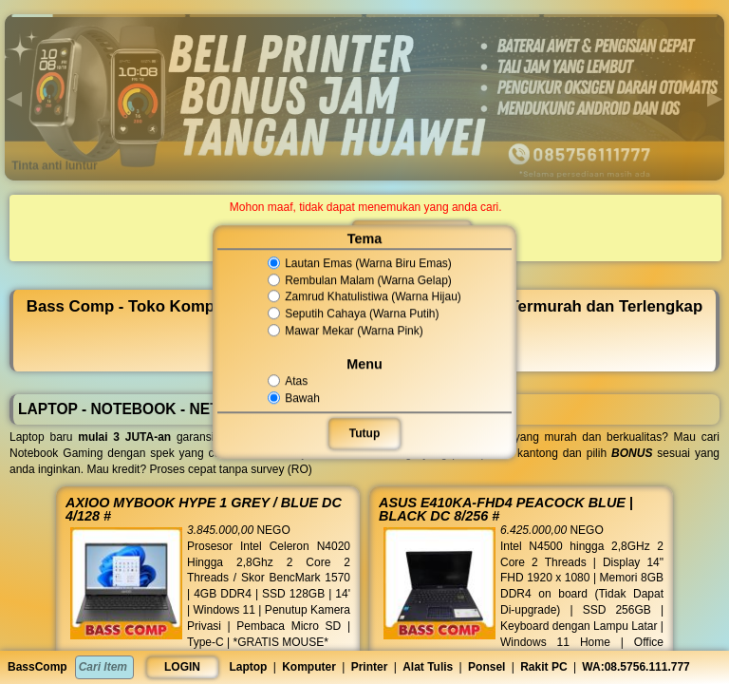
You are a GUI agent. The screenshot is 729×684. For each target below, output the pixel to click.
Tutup (364, 433)
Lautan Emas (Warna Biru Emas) (360, 263)
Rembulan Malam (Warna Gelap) (360, 280)
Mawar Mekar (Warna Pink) (346, 330)
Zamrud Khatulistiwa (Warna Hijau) (364, 297)
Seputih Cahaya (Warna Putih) (354, 313)
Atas (289, 381)
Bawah (295, 398)
